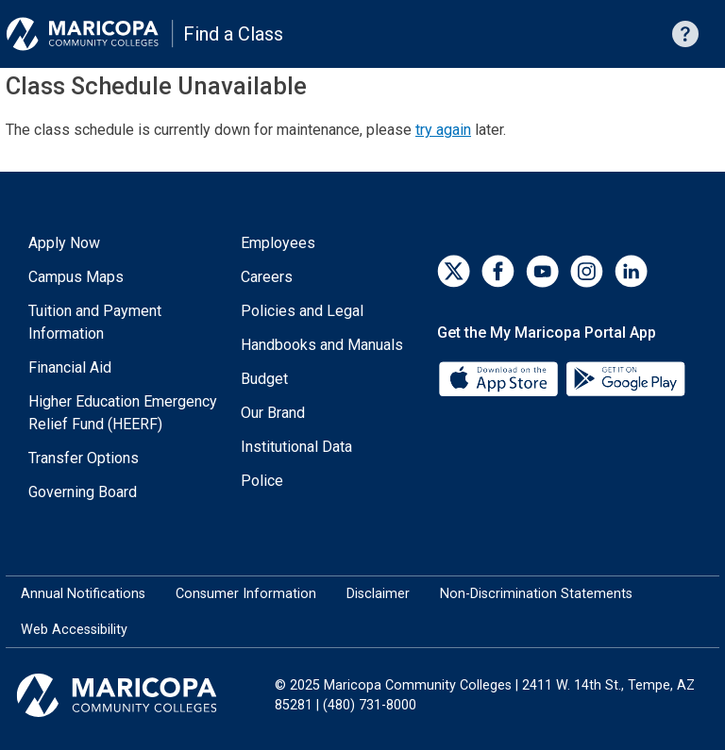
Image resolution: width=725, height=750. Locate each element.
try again (443, 130)
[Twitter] (453, 271)
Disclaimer (378, 594)
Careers (267, 277)
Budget (264, 379)
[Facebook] (497, 271)
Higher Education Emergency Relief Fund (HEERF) (122, 412)
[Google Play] (625, 378)
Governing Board (82, 492)
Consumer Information (246, 594)
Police (262, 481)
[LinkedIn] (631, 271)
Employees (278, 243)
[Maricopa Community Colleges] (140, 695)
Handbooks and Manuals (322, 345)
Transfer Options (83, 458)
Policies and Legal (302, 311)
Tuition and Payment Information (94, 322)
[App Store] (500, 378)
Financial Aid (69, 367)
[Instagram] (586, 271)
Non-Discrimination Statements (536, 594)
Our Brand (273, 413)
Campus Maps (76, 277)
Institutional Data (296, 447)
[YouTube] (542, 271)
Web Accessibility (74, 630)
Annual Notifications (83, 594)
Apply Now (64, 243)
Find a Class (233, 34)
